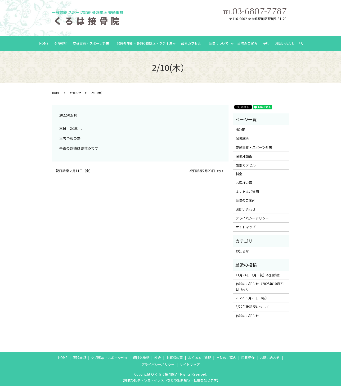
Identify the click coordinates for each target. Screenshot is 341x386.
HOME (44, 42)
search (303, 43)
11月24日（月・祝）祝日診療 (258, 274)
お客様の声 (244, 182)
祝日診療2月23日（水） (207, 170)
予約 (266, 42)
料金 (239, 173)
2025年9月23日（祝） (252, 297)
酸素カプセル (191, 42)
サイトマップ (246, 226)
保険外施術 (244, 155)
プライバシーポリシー (252, 217)
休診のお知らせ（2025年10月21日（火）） (260, 286)
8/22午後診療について (252, 306)
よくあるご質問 (247, 191)
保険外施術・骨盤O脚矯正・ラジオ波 (144, 42)
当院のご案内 (248, 42)
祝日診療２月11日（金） (74, 170)
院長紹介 (248, 357)
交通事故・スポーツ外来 (90, 42)
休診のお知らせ (247, 315)
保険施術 (60, 42)
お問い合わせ (285, 42)
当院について (219, 42)
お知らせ (75, 92)
